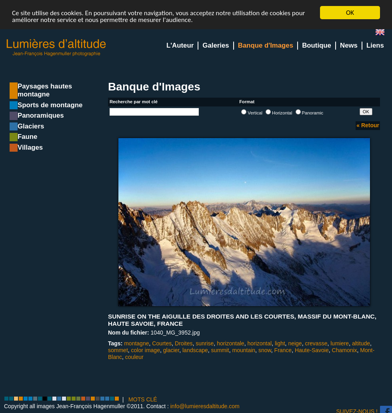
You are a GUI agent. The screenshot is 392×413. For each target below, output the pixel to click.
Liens (375, 45)
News (349, 45)
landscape (195, 350)
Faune (27, 136)
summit (220, 350)
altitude (361, 343)
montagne (136, 343)
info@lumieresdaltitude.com (205, 406)
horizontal (259, 343)
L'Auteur (180, 45)
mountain (244, 350)
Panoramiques (41, 115)
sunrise (205, 343)
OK (350, 12)
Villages (30, 147)
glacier (171, 350)
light (280, 343)
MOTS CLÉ (142, 399)
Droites (183, 343)
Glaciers (31, 126)
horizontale (230, 343)
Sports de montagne (50, 105)
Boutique (316, 45)
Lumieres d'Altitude (56, 47)
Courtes (162, 343)
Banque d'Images (265, 45)
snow (264, 350)
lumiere (339, 343)
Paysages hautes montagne (45, 90)
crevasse (316, 343)
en (383, 33)
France (283, 350)
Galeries (215, 45)
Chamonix (344, 350)
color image (145, 350)
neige (295, 343)
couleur (134, 357)
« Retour (367, 125)
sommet (118, 350)
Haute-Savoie (312, 350)
